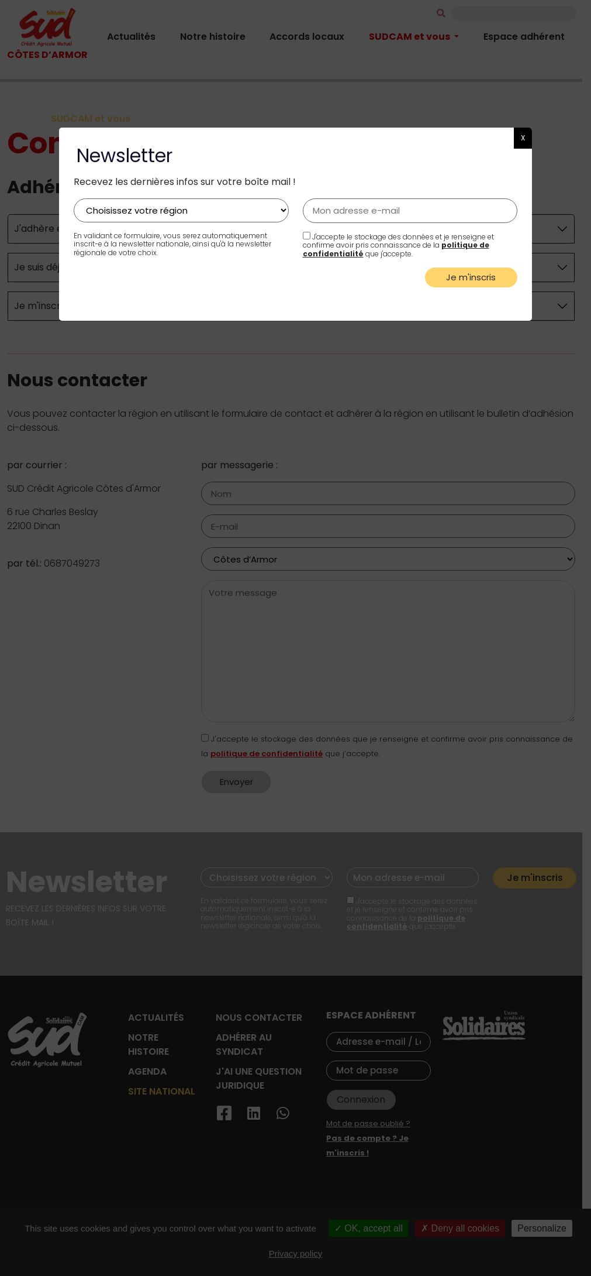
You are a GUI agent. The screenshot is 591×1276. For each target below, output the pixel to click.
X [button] (523, 138)
